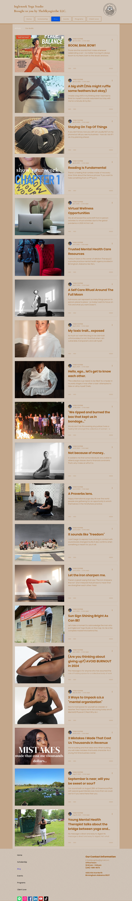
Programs (21, 882)
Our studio (29, 28)
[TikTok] (46, 899)
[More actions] (113, 40)
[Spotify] (19, 899)
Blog (19, 869)
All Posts (18, 28)
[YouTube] (41, 899)
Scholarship (22, 862)
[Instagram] (25, 899)
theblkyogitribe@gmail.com (98, 860)
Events (20, 876)
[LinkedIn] (35, 899)
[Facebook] (30, 899)
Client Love (21, 889)
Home (19, 855)
